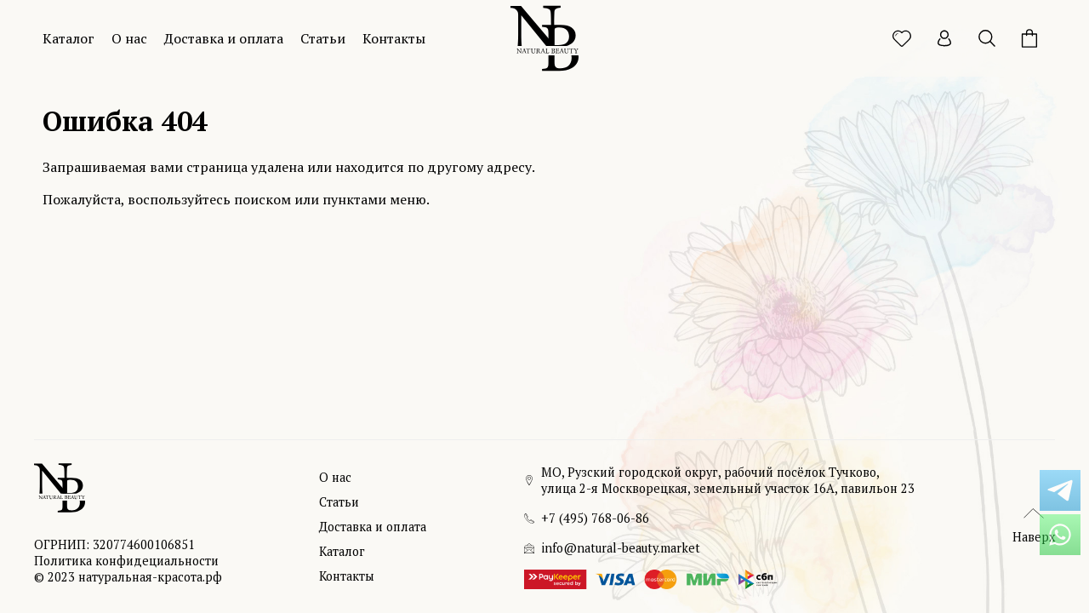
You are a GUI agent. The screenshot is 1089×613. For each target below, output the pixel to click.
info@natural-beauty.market (620, 548)
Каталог (68, 38)
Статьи (322, 38)
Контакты (393, 38)
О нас (129, 38)
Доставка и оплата (223, 38)
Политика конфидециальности (126, 561)
